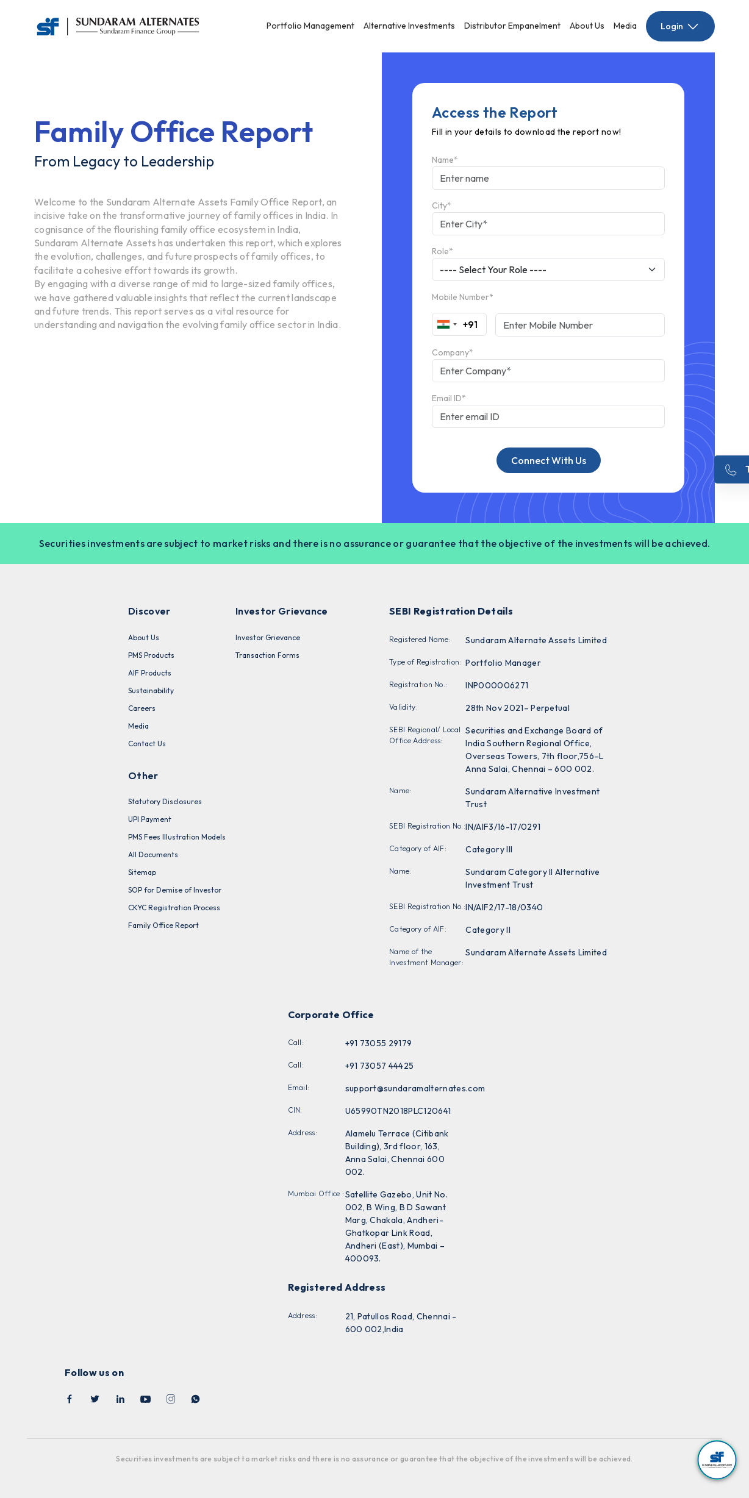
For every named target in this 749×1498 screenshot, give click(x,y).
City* (441, 205)
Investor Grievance (267, 637)
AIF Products (149, 672)
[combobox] (455, 324)
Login (680, 26)
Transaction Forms (267, 655)
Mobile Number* (462, 296)
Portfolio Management (310, 25)
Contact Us (147, 743)
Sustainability (151, 690)
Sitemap (142, 872)
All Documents (153, 854)
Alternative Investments (409, 25)
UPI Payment (149, 819)
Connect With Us (548, 460)
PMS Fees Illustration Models (177, 836)
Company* (452, 352)
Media (625, 25)
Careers (142, 708)
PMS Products (151, 655)
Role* (442, 251)
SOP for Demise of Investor (174, 889)
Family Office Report (163, 925)
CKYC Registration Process (174, 907)
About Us (587, 25)
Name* (445, 159)
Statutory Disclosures (165, 801)
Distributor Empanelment (512, 25)
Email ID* (449, 398)
